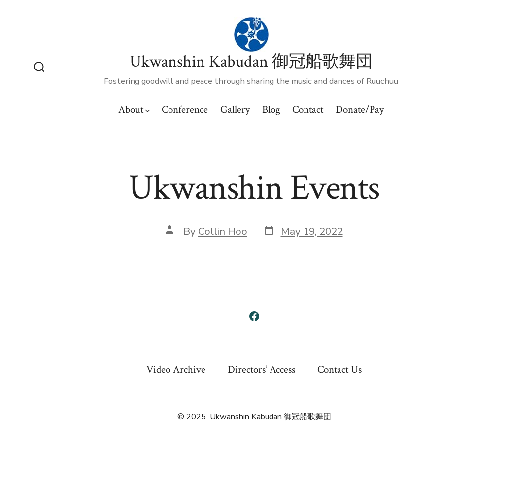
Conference (185, 109)
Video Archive (175, 369)
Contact (307, 109)
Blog (271, 109)
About (134, 109)
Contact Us (339, 369)
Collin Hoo (222, 231)
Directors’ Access (261, 369)
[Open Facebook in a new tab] (254, 316)
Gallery (235, 109)
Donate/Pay (360, 109)
